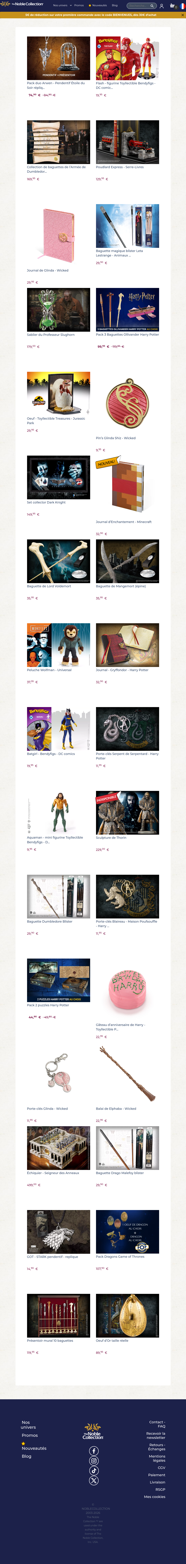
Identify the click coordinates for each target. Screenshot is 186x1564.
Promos (79, 5)
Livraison (157, 1482)
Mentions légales (157, 1458)
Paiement (156, 1475)
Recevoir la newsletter (155, 1435)
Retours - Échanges (156, 1447)
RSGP (160, 1489)
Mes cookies (154, 1497)
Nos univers (62, 5)
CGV (161, 1468)
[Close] (183, 15)
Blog (114, 5)
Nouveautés (97, 5)
